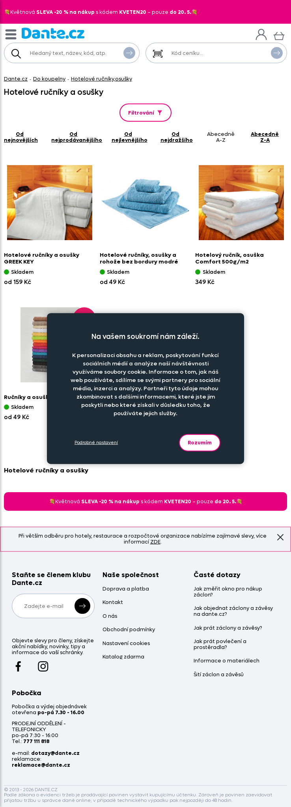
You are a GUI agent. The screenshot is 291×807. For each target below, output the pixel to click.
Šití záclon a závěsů (219, 675)
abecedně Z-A (265, 137)
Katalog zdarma (123, 657)
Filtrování (145, 112)
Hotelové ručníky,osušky (101, 78)
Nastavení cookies (126, 644)
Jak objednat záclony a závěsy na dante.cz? (233, 611)
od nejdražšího (176, 137)
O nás (110, 616)
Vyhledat (129, 52)
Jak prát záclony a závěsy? (228, 628)
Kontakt (113, 603)
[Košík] (279, 35)
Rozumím (200, 442)
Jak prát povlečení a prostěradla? (220, 645)
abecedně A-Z (221, 137)
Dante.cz (16, 78)
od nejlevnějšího (129, 137)
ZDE (155, 541)
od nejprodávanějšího (76, 137)
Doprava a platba (126, 589)
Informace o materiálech (226, 661)
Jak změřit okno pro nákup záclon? (228, 592)
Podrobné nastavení (96, 443)
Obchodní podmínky (129, 630)
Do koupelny (49, 78)
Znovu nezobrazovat (280, 537)
